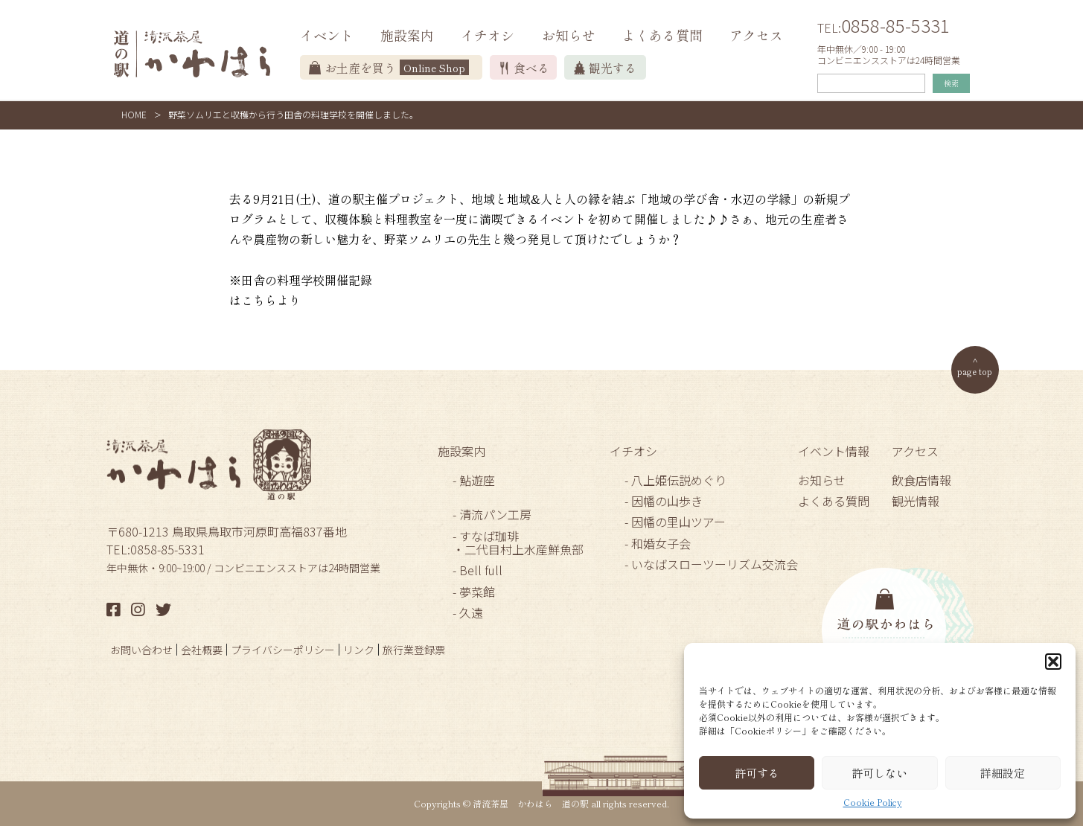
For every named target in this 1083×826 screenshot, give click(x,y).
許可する (757, 773)
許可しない (879, 773)
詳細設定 (1002, 773)
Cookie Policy (872, 802)
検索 (951, 83)
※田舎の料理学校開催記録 (300, 280)
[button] (1053, 661)
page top (974, 371)
